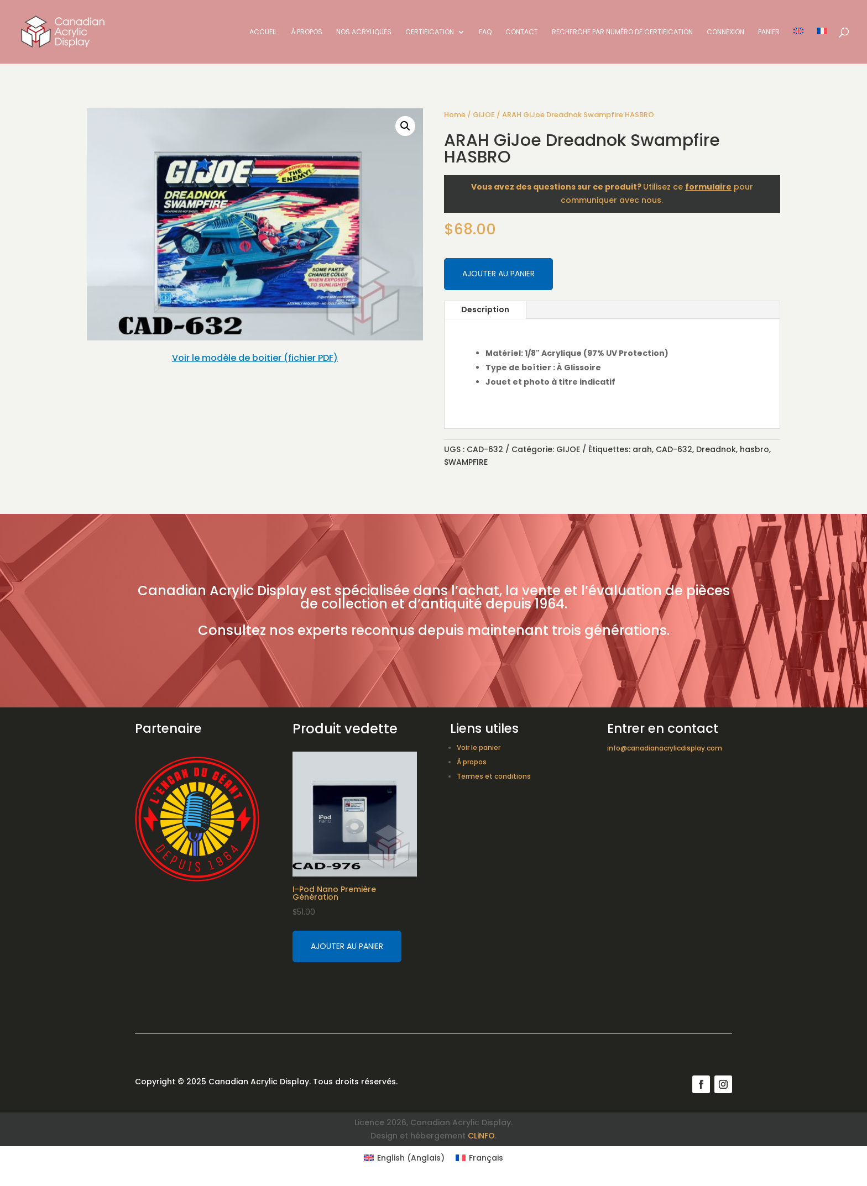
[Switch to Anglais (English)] (404, 1158)
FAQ (485, 32)
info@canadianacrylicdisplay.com (664, 748)
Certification (429, 32)
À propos (306, 32)
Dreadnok (716, 449)
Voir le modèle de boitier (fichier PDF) (255, 357)
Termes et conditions (494, 776)
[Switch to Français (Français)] (479, 1158)
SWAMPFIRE (466, 462)
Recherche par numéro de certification (622, 32)
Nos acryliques (363, 32)
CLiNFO (481, 1135)
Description (485, 309)
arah (642, 449)
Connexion (725, 32)
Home (455, 114)
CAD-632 (674, 449)
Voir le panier (478, 747)
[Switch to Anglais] (798, 46)
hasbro (754, 449)
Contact (521, 32)
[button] (405, 126)
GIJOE (484, 114)
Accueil (263, 32)
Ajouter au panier (498, 273)
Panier (769, 32)
